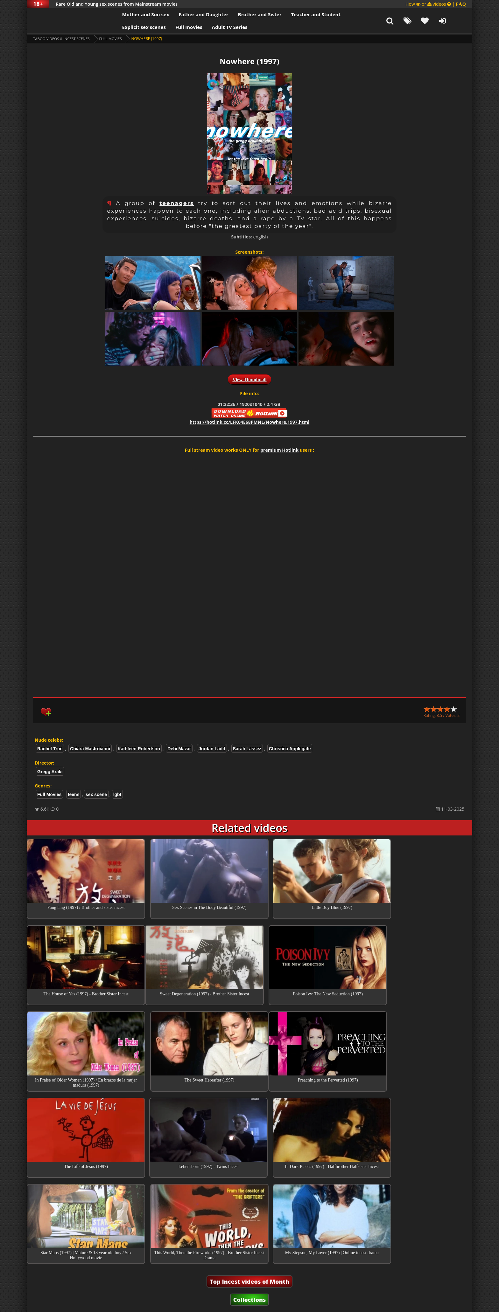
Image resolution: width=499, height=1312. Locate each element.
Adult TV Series (218, 27)
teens (74, 794)
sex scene (96, 794)
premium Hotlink (279, 450)
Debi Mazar (179, 748)
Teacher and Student (304, 14)
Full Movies (114, 38)
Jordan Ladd (212, 748)
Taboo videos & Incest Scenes (63, 38)
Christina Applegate (290, 748)
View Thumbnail (249, 379)
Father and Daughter (192, 14)
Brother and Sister (249, 14)
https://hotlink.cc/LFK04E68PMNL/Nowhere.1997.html (250, 422)
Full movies (178, 27)
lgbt (117, 794)
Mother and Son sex (134, 14)
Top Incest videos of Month (249, 1206)
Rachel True (49, 748)
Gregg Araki (50, 771)
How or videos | (435, 4)
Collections (249, 1224)
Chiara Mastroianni (90, 748)
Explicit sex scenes (133, 27)
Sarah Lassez (247, 748)
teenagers (176, 203)
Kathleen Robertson (139, 748)
